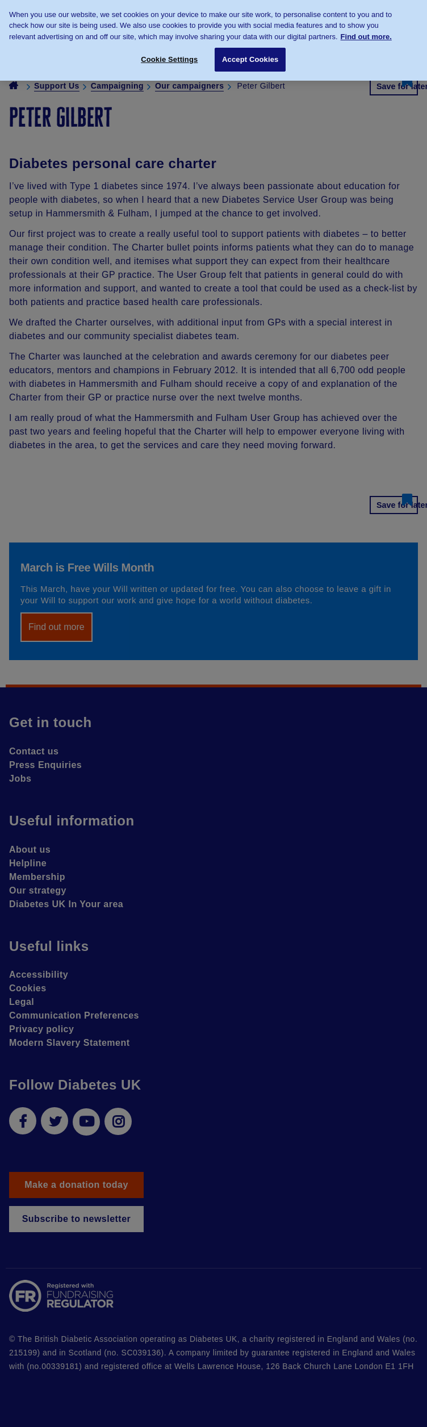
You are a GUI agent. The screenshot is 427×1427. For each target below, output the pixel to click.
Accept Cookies (250, 55)
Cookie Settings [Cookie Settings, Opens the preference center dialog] (169, 55)
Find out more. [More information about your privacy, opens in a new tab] (366, 31)
